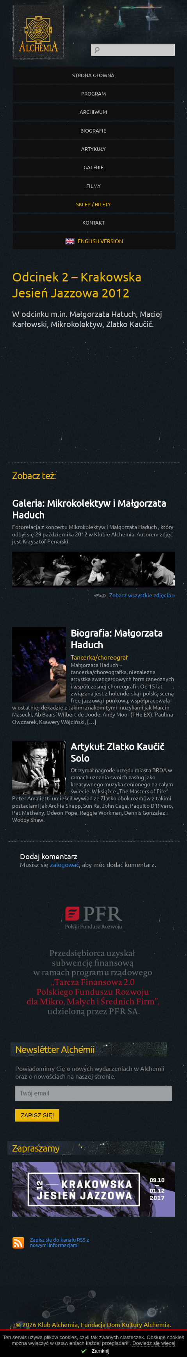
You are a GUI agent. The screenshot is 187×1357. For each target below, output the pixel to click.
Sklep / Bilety (93, 204)
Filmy (93, 185)
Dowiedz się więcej (153, 1343)
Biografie (93, 130)
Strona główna (93, 75)
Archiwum (93, 111)
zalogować (64, 864)
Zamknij (101, 1351)
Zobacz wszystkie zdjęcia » (142, 594)
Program (93, 93)
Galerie (93, 167)
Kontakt (93, 222)
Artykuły (93, 148)
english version (94, 240)
